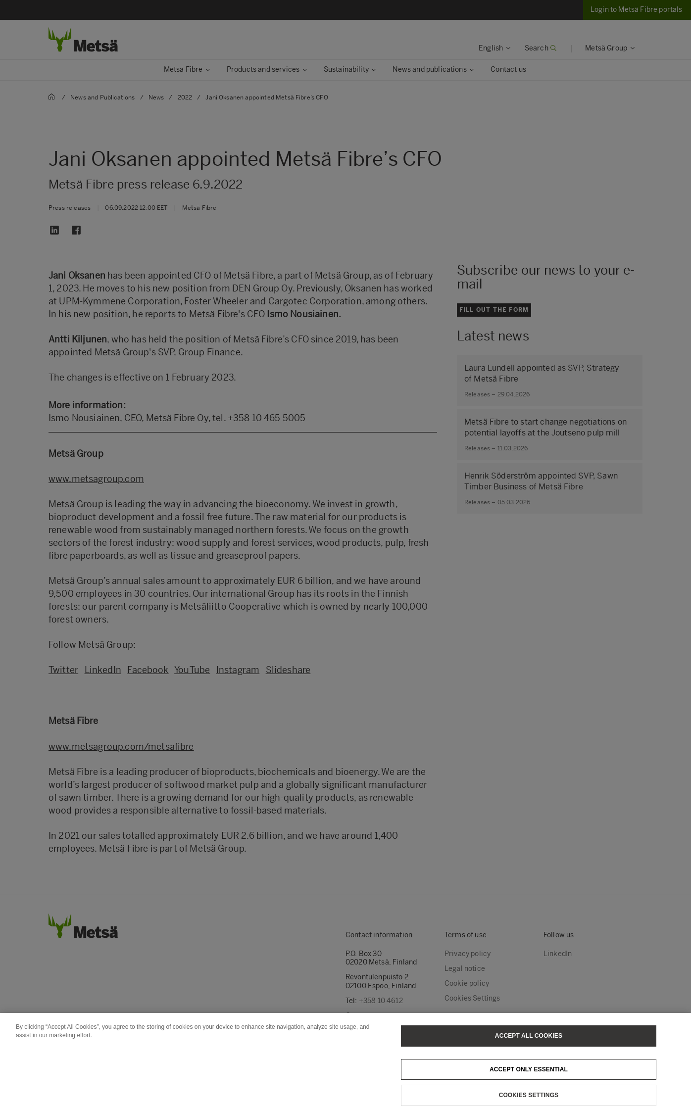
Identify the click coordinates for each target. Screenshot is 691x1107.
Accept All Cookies (528, 1043)
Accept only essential (529, 1077)
